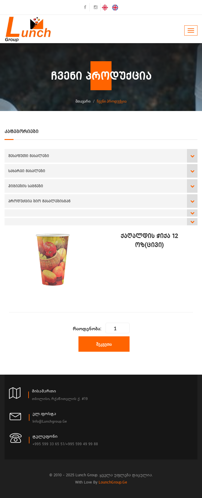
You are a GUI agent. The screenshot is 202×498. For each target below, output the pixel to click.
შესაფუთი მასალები (28, 155)
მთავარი (82, 101)
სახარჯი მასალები (26, 170)
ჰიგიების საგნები (25, 186)
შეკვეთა (104, 344)
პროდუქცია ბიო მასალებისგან (39, 201)
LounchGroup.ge (113, 482)
